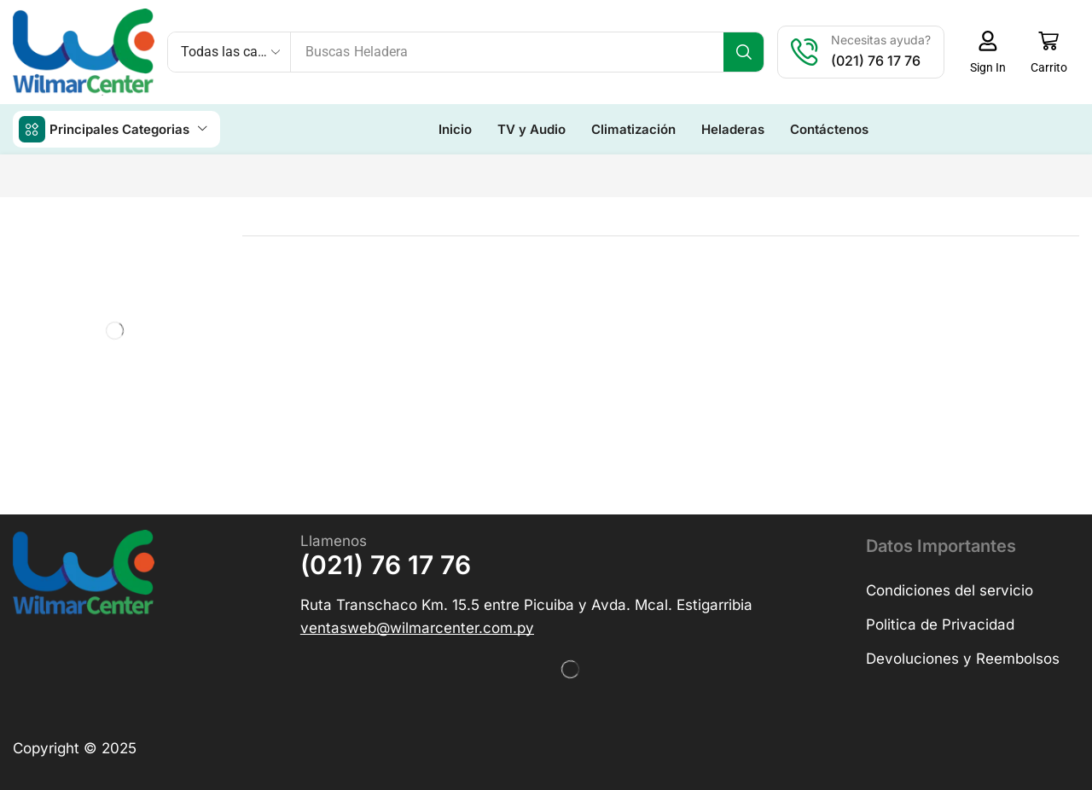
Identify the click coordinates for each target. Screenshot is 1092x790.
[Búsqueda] (743, 52)
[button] (987, 52)
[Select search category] (229, 52)
